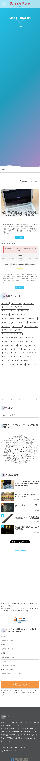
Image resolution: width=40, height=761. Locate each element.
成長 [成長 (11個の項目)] (6, 314)
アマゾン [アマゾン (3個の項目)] (32, 353)
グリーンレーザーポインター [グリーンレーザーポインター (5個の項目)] (13, 333)
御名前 (3, 644)
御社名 (3, 636)
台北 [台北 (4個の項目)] (6, 349)
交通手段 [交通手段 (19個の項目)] (29, 303)
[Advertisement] (20, 379)
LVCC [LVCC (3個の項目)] (6, 360)
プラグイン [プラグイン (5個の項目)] (8, 330)
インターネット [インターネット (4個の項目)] (18, 341)
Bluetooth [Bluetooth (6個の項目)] (18, 326)
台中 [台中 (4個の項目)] (23, 345)
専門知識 (20, 220)
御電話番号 (5, 653)
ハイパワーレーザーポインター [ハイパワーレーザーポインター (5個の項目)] (13, 337)
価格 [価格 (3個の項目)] (6, 353)
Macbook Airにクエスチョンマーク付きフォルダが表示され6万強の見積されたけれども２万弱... (27, 483)
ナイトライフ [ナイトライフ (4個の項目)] (30, 349)
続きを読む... (19, 237)
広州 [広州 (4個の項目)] (30, 341)
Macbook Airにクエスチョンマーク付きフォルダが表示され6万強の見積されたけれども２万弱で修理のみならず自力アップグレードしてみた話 (20, 213)
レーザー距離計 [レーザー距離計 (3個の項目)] (9, 364)
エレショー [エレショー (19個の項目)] (8, 307)
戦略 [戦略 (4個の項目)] (6, 341)
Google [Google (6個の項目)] (6, 326)
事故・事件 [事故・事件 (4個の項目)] (17, 349)
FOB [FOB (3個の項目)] (15, 356)
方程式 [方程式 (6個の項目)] (34, 322)
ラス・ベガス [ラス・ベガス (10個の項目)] (9, 318)
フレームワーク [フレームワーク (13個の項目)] (9, 310)
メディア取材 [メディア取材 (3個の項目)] (26, 356)
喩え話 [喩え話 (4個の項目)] (30, 337)
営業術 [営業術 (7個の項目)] (34, 318)
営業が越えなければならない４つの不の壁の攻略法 (27, 528)
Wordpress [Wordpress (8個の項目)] (22, 318)
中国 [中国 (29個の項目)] (6, 303)
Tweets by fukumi (20, 551)
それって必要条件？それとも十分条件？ (26, 506)
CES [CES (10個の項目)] (25, 314)
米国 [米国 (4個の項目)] (32, 345)
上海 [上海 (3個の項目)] (15, 360)
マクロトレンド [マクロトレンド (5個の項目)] (31, 326)
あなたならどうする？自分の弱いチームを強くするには (27, 495)
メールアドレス (6, 661)
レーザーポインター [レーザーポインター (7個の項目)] (20, 322)
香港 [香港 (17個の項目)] (19, 307)
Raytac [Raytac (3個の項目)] (22, 364)
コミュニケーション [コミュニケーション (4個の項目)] (10, 345)
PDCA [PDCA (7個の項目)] (6, 322)
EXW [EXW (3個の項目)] (6, 356)
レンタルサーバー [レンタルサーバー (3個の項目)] (18, 353)
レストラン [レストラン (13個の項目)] (24, 310)
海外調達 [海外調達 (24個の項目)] (17, 303)
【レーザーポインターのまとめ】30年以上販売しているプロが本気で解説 (27, 517)
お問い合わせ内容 (7, 670)
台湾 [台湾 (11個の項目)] (15, 314)
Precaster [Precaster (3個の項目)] (26, 360)
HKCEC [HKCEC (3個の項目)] (32, 364)
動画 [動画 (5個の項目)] (18, 330)
